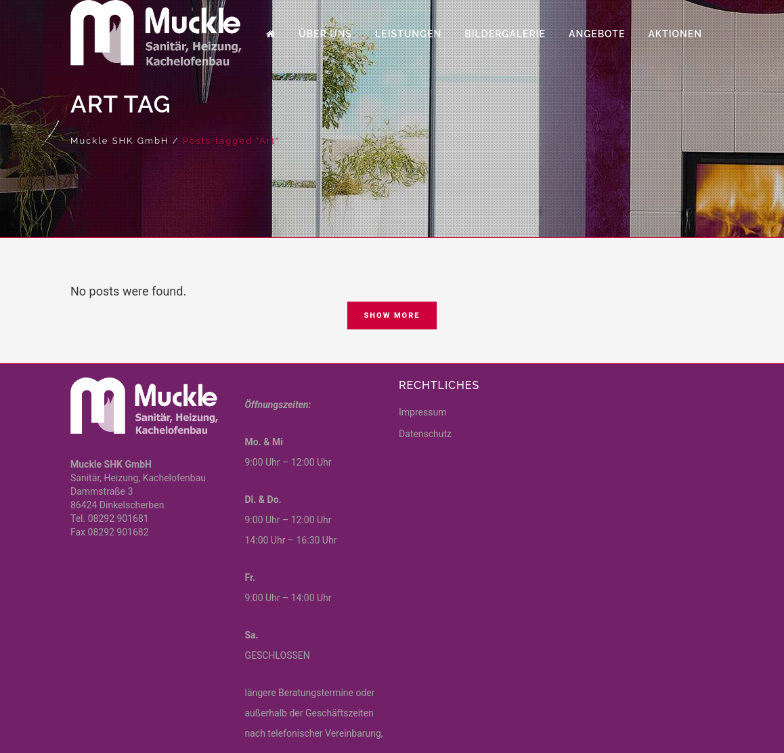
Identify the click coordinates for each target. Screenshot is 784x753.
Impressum (422, 412)
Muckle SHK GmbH (119, 141)
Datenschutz (425, 433)
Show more (392, 315)
